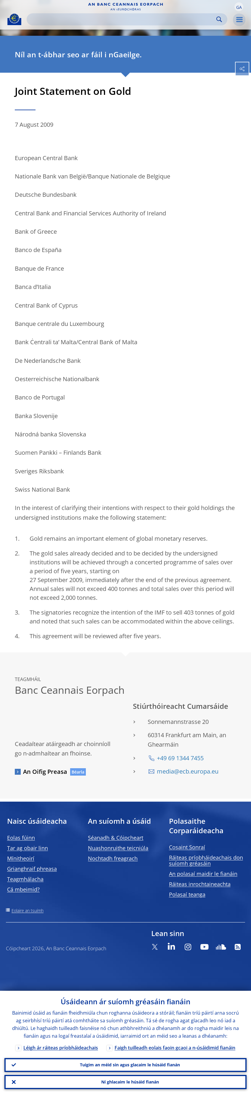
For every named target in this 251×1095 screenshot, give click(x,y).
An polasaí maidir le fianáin (203, 873)
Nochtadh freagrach (113, 858)
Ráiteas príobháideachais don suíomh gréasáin (206, 860)
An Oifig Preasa (45, 772)
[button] (238, 6)
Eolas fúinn (21, 837)
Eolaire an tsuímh (28, 910)
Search (219, 19)
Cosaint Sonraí (187, 847)
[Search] (122, 19)
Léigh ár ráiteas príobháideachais (60, 1047)
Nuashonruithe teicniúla (118, 848)
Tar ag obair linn (27, 848)
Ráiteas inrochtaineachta (200, 884)
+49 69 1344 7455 (180, 758)
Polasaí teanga (187, 894)
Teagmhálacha (25, 879)
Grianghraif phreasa (32, 868)
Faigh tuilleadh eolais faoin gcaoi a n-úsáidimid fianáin (175, 1047)
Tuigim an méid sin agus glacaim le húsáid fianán (130, 1065)
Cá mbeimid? (23, 889)
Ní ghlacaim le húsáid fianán (130, 1082)
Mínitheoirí (20, 858)
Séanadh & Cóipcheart (115, 837)
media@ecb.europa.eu (187, 771)
